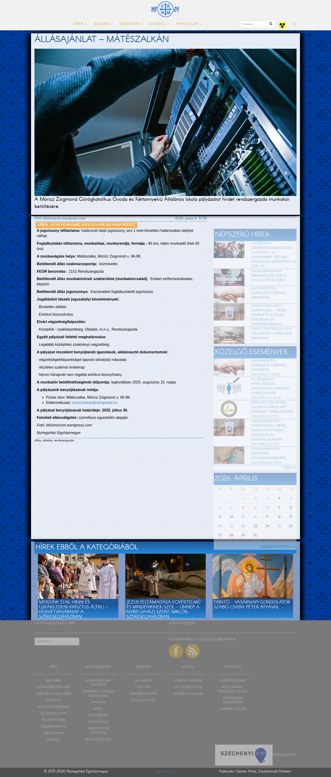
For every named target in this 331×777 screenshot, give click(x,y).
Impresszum (165, 771)
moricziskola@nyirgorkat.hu (94, 403)
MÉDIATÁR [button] (130, 24)
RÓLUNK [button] (103, 24)
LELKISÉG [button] (158, 24)
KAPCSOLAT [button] (189, 24)
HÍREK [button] (80, 24)
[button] (294, 24)
